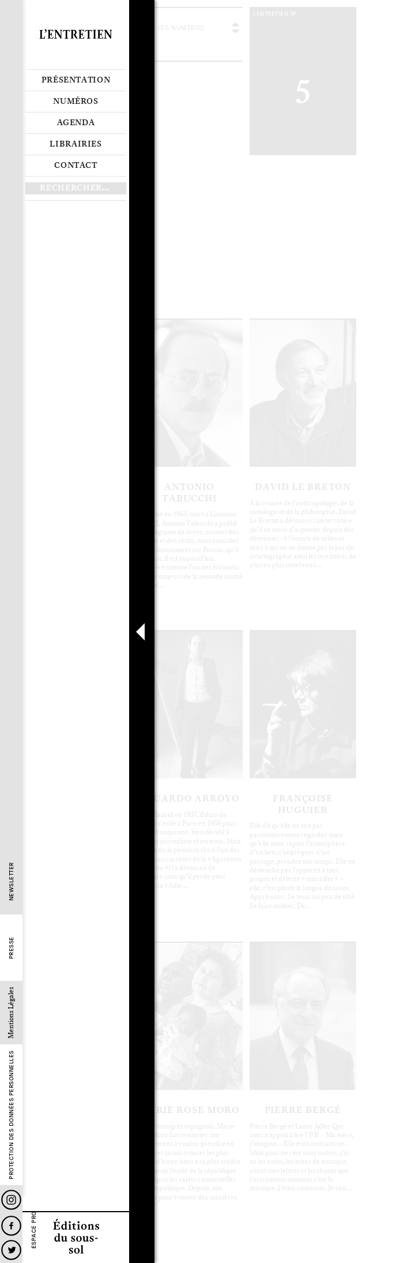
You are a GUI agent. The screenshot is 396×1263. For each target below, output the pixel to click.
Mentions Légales (11, 1013)
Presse (11, 948)
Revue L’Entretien (75, 35)
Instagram (11, 1200)
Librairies (76, 144)
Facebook (11, 1226)
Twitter (11, 1250)
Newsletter (11, 882)
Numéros (76, 101)
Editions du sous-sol (75, 1237)
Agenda (76, 123)
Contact (75, 165)
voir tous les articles (290, 35)
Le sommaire (154, 261)
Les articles (194, 261)
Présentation (76, 80)
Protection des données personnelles (11, 1115)
